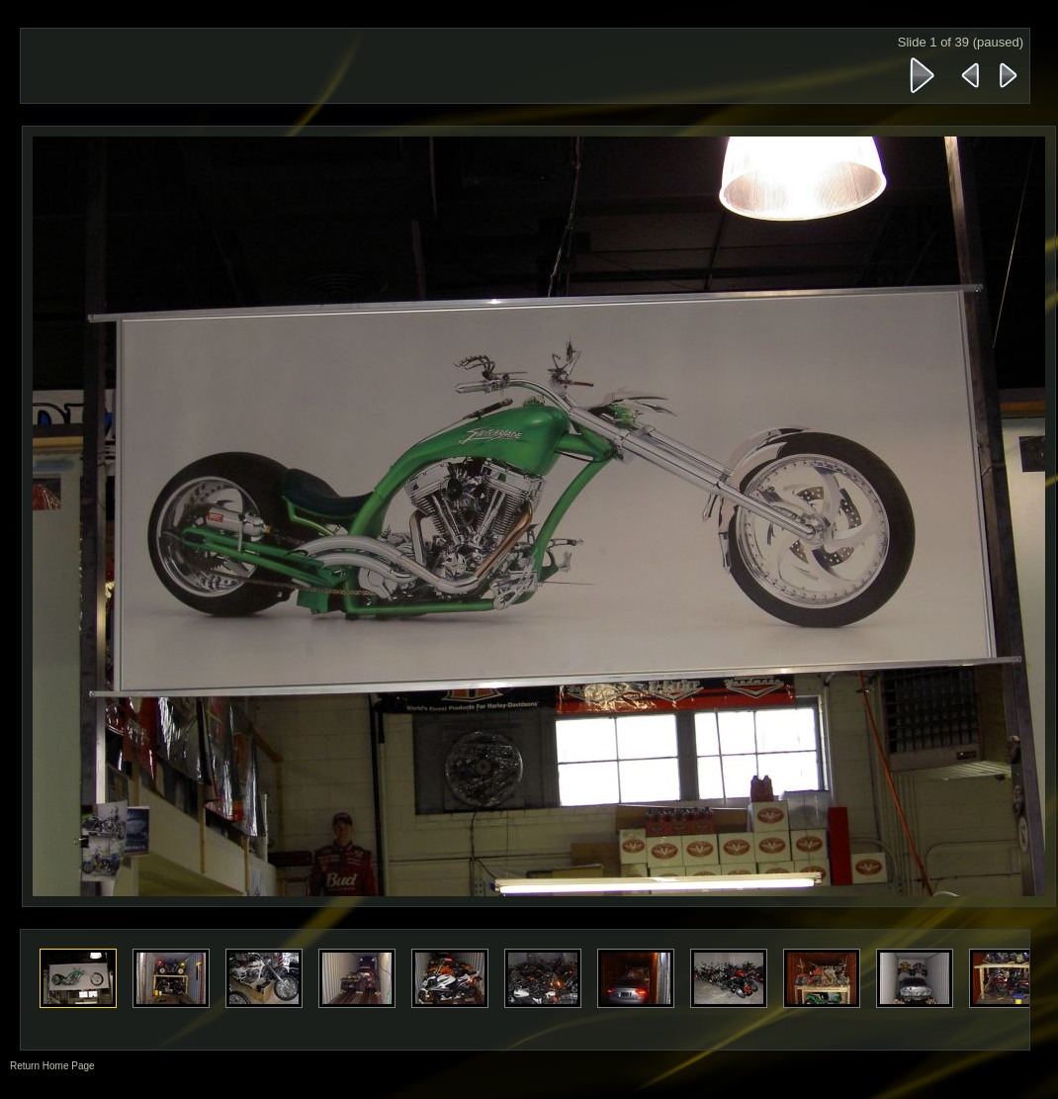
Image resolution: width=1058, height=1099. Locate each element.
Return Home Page (52, 1065)
